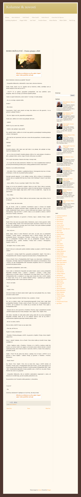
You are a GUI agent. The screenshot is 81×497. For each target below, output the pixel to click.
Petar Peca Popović (61, 277)
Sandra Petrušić (60, 269)
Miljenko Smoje (60, 294)
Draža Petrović (45, 17)
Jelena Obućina (53, 20)
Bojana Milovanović (61, 290)
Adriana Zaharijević (61, 288)
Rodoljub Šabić (60, 255)
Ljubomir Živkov (60, 234)
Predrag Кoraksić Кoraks (62, 301)
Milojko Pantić (60, 281)
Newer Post (9, 408)
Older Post (48, 408)
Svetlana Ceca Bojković (62, 256)
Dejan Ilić (59, 236)
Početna (7, 17)
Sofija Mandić (60, 268)
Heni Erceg (72, 20)
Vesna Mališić (60, 243)
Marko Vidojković (61, 238)
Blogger (49, 490)
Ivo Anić (59, 299)
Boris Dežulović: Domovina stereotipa (67, 168)
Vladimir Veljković (61, 273)
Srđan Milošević (60, 271)
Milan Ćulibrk (63, 20)
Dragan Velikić (23, 20)
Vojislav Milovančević (62, 279)
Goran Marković (60, 247)
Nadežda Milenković (61, 251)
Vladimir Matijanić (61, 296)
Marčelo (58, 242)
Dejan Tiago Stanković (62, 262)
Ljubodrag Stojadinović (11, 20)
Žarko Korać (59, 266)
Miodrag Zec (59, 284)
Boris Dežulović (16, 17)
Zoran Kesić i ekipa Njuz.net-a (63, 228)
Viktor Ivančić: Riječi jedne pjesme (68, 179)
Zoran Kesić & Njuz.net (58, 17)
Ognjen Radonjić (60, 283)
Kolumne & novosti (21, 7)
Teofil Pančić (26, 17)
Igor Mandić (59, 297)
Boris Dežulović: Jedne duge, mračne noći (68, 113)
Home (28, 408)
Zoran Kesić (59, 240)
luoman (39, 490)
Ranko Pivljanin (60, 253)
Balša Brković (60, 275)
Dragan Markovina (61, 264)
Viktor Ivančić (35, 17)
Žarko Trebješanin (61, 292)
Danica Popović (60, 245)
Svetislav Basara (42, 20)
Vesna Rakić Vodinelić (62, 260)
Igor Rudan (59, 303)
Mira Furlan (59, 286)
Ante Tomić (33, 20)
